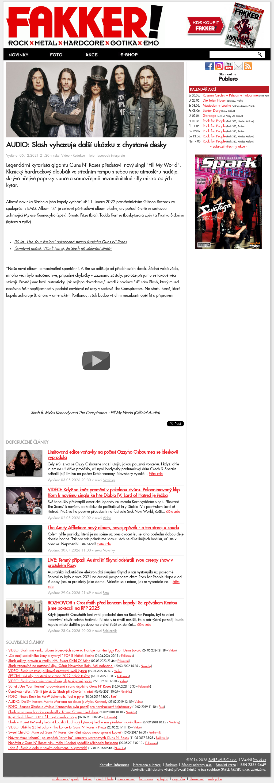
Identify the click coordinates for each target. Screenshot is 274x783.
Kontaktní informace (114, 765)
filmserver (196, 779)
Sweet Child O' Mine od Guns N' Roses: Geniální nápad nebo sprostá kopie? (64, 732)
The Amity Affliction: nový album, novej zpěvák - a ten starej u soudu (113, 528)
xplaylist (162, 779)
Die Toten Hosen (214, 100)
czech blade (104, 779)
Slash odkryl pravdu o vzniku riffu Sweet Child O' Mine (49, 661)
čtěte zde (156, 474)
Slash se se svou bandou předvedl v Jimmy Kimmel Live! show (53, 712)
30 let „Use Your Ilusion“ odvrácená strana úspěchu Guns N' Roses (70, 242)
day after (178, 779)
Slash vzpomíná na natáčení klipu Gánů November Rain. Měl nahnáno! (60, 666)
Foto (106, 593)
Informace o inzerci (147, 765)
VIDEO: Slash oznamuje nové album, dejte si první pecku (50, 681)
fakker (87, 779)
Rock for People (214, 121)
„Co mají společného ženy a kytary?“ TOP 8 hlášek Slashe (51, 656)
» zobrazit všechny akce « (229, 146)
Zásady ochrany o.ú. (196, 765)
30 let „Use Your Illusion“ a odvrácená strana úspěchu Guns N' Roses (59, 686)
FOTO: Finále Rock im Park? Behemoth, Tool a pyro (46, 697)
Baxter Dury (211, 111)
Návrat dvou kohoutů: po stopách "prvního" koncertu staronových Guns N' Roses (68, 738)
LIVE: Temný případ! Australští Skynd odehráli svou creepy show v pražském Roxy (110, 563)
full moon (146, 779)
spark (75, 779)
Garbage (209, 116)
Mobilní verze (226, 765)
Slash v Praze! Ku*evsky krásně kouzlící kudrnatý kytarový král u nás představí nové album (75, 722)
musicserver (126, 779)
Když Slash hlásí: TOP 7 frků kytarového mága (42, 717)
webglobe (215, 779)
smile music (60, 779)
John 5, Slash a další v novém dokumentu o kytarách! (47, 748)
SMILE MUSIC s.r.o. (222, 760)
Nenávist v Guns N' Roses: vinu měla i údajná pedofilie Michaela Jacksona (63, 743)
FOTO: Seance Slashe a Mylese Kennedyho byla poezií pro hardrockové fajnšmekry (69, 707)
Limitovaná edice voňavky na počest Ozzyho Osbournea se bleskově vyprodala (113, 455)
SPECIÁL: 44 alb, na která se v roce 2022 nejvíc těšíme (49, 676)
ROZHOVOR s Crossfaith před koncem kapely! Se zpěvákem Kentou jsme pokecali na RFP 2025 (112, 605)
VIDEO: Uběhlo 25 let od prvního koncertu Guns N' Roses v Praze (57, 727)
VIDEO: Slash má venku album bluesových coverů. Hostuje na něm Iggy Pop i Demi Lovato (74, 650)
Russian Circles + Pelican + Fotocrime (230, 95)
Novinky (109, 480)
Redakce (79, 155)
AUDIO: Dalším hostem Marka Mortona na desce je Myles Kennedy (57, 702)
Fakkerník (110, 631)
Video (65, 155)
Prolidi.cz (259, 760)
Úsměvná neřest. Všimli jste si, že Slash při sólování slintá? (63, 248)
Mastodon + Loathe (217, 105)
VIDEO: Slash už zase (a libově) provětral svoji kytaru (47, 671)
